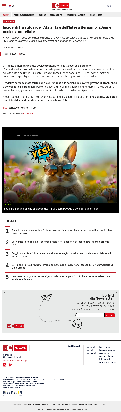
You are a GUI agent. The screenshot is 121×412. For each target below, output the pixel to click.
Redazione (17, 404)
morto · (25, 107)
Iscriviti (109, 315)
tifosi (33, 107)
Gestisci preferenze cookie (82, 404)
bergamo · (14, 107)
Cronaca (28, 113)
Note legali (66, 404)
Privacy (45, 404)
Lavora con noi (99, 404)
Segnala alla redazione (31, 404)
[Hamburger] (4, 5)
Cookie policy (55, 404)
